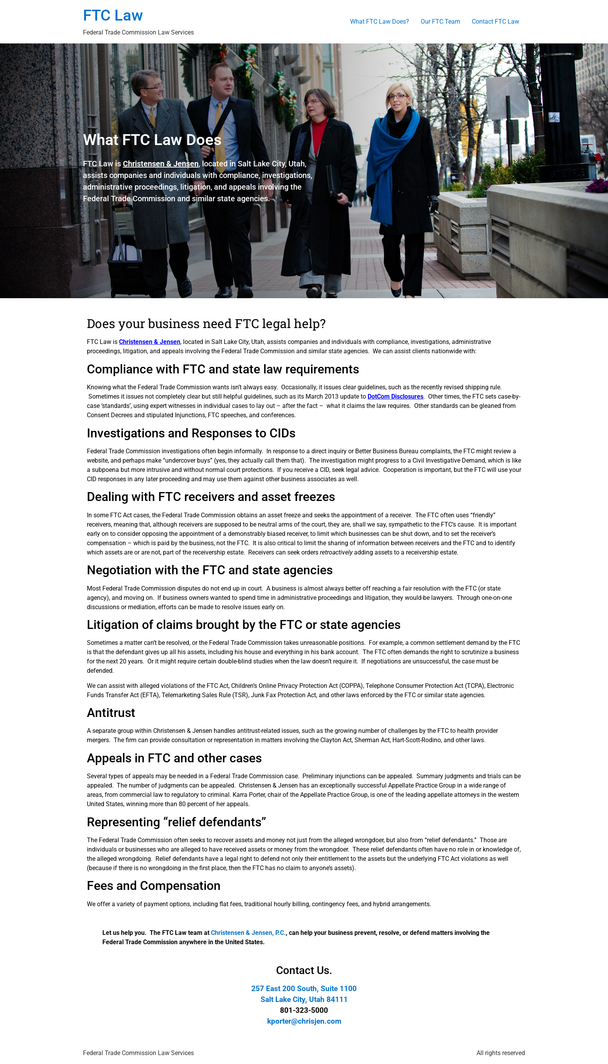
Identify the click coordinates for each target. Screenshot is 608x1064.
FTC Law (113, 15)
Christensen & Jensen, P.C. (248, 932)
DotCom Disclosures (395, 396)
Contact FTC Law (495, 21)
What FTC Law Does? (379, 21)
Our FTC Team (440, 21)
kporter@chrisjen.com (304, 1021)
